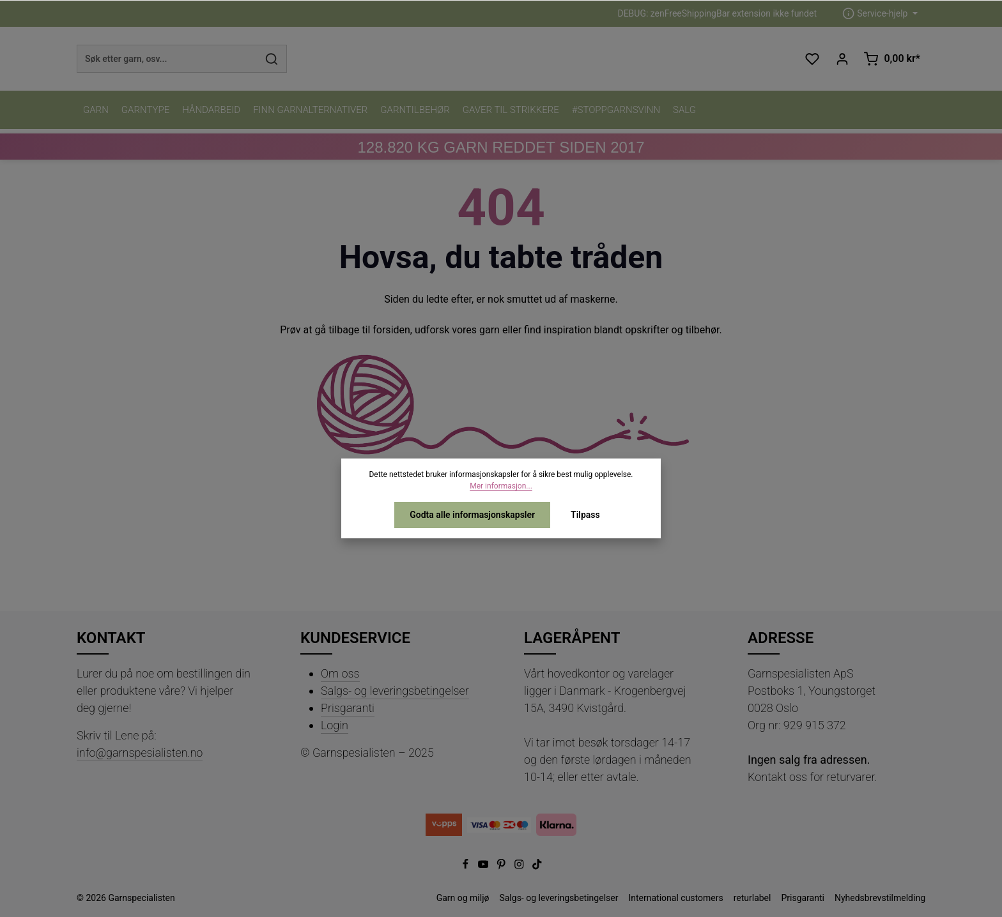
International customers (675, 898)
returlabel (752, 898)
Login (334, 725)
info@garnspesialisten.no (140, 752)
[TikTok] (537, 866)
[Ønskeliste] (812, 59)
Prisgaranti (347, 708)
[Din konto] (842, 59)
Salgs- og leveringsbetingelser (395, 690)
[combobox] (167, 59)
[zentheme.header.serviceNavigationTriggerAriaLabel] (880, 13)
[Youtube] (484, 866)
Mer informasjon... (501, 485)
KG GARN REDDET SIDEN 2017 (500, 147)
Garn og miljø (462, 898)
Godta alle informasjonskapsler (472, 515)
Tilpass (585, 515)
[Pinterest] (502, 866)
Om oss (340, 673)
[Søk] (272, 59)
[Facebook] (466, 866)
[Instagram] (520, 866)
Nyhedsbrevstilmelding (880, 898)
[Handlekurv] (891, 59)
